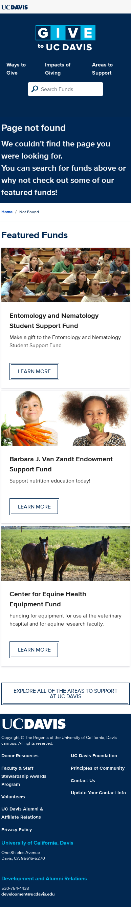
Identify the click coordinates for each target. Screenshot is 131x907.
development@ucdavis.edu (28, 894)
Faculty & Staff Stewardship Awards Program (23, 776)
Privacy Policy (16, 829)
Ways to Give (16, 69)
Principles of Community (98, 768)
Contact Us (83, 780)
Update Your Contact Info (98, 792)
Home (7, 212)
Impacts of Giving (57, 69)
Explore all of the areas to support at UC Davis (65, 693)
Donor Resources (20, 755)
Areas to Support (102, 69)
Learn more (34, 371)
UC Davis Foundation (94, 755)
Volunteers (13, 796)
